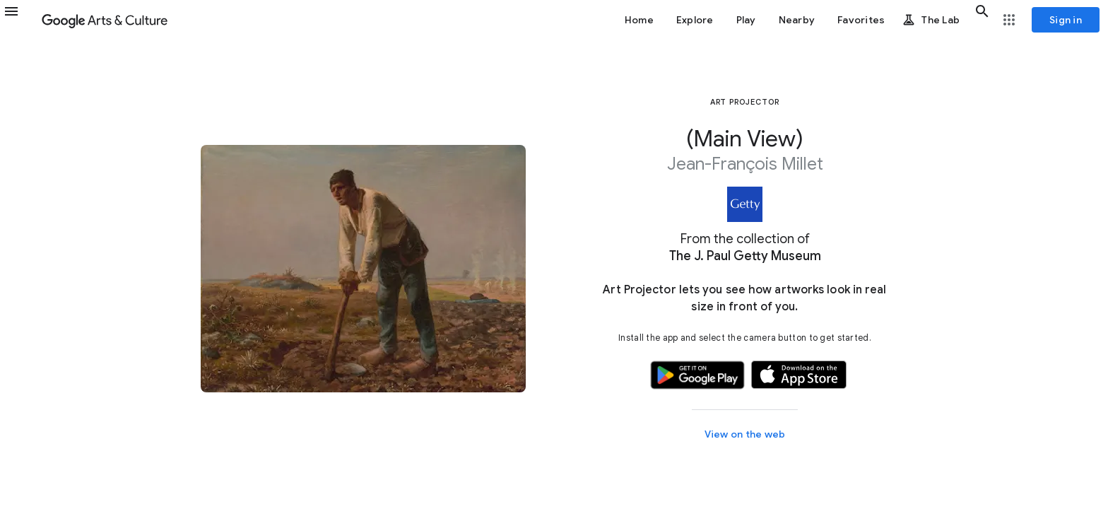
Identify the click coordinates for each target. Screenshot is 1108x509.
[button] (20, 20)
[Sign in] (1066, 20)
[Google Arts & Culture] (105, 20)
